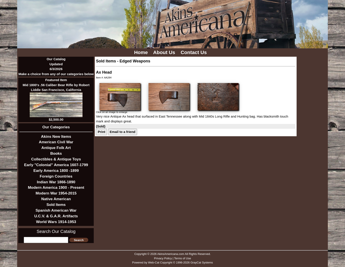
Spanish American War (56, 210)
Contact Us (194, 52)
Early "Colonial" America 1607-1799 (56, 165)
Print (101, 132)
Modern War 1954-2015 (56, 193)
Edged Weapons (134, 61)
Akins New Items (56, 136)
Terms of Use (182, 258)
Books (56, 153)
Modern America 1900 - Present (56, 187)
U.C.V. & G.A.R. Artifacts (56, 216)
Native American (56, 199)
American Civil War (56, 142)
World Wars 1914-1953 (56, 222)
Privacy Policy (163, 258)
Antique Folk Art (56, 147)
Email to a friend (123, 132)
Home (141, 52)
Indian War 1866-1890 (56, 182)
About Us (164, 52)
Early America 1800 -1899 (56, 170)
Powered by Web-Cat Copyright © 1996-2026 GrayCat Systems (172, 262)
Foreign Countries (56, 176)
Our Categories (56, 127)
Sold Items (56, 204)
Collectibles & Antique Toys (56, 159)
